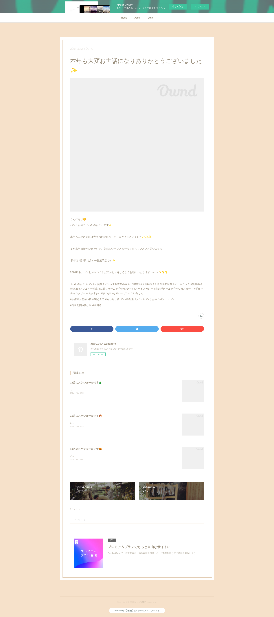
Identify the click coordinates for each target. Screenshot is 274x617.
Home (124, 17)
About (137, 17)
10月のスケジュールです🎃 (86, 448)
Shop (150, 17)
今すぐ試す (178, 6)
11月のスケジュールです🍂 (86, 415)
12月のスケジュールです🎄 (86, 382)
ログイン (200, 6)
